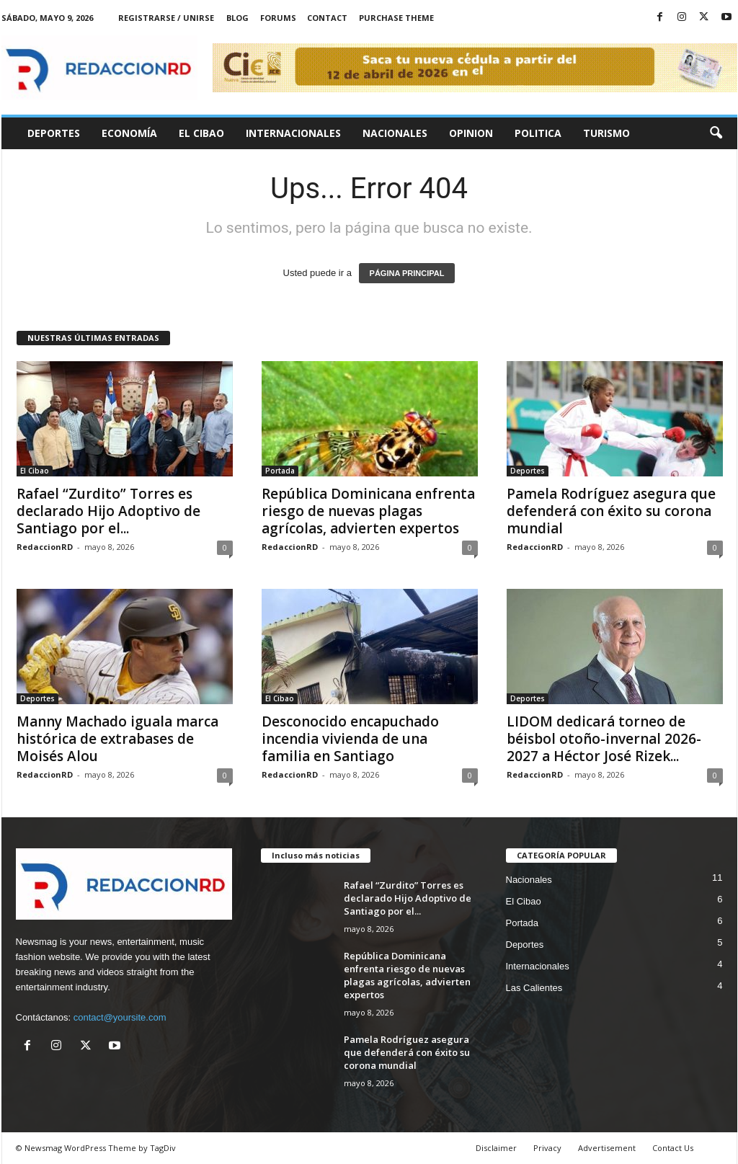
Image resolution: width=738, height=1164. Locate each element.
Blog (237, 17)
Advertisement (607, 1147)
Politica (538, 133)
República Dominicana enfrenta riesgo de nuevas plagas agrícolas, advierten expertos (368, 511)
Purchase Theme (396, 17)
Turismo (606, 133)
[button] (716, 133)
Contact (327, 17)
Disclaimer (496, 1147)
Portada (280, 471)
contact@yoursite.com (120, 1017)
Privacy (547, 1147)
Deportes (53, 133)
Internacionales (293, 133)
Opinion (471, 133)
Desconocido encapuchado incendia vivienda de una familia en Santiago (350, 738)
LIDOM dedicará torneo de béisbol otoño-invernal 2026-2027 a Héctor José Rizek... (604, 738)
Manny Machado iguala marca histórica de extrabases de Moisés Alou (117, 738)
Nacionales (395, 133)
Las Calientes (534, 987)
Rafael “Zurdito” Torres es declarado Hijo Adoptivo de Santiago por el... (108, 511)
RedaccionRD (45, 546)
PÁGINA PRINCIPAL (407, 273)
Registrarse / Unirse (166, 17)
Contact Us (672, 1147)
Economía (129, 133)
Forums (278, 17)
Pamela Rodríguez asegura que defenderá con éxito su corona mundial (611, 511)
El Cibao (201, 133)
